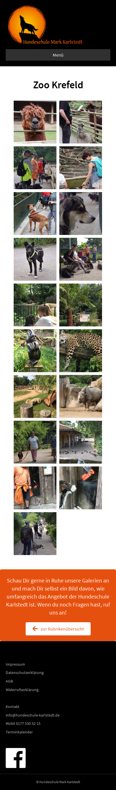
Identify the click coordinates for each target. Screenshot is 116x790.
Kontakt (12, 706)
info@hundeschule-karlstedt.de (33, 715)
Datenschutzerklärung (25, 672)
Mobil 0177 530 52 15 (23, 723)
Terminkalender (19, 732)
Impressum (15, 664)
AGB (9, 681)
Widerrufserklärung (22, 689)
